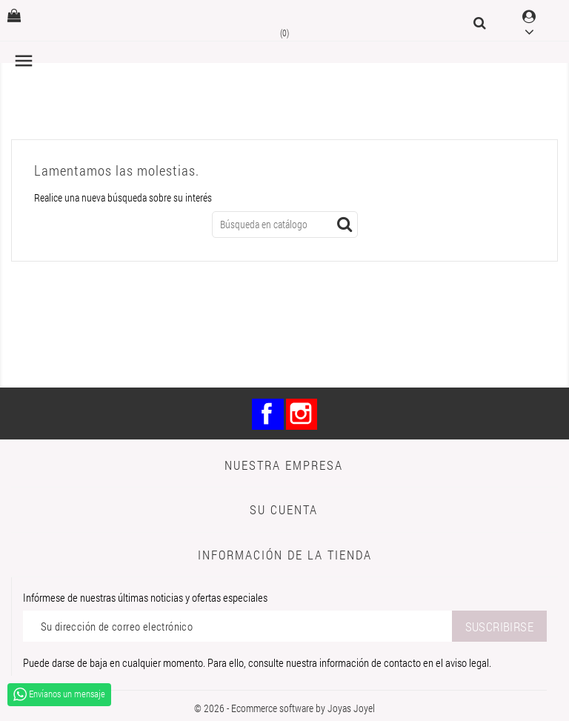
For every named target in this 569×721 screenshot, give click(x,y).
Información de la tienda (285, 554)
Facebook (268, 415)
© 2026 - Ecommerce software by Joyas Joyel (284, 708)
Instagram (302, 415)
